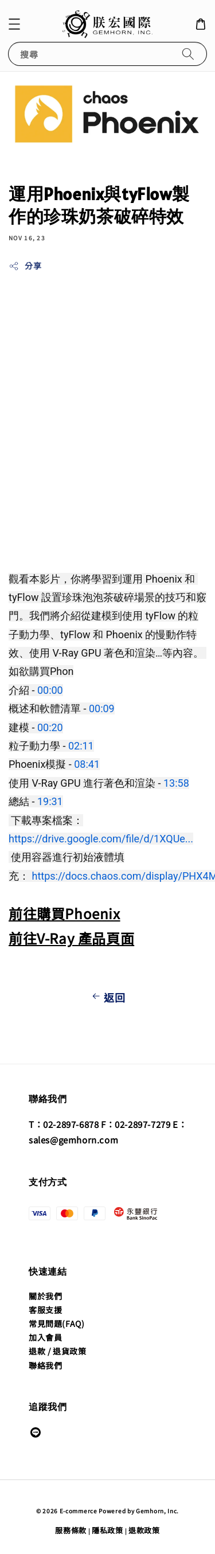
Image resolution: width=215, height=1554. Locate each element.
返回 (107, 997)
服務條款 (71, 1530)
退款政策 (144, 1530)
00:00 (50, 690)
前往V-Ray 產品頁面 (71, 938)
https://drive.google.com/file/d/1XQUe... (101, 839)
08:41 (87, 764)
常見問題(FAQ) (56, 1323)
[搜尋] (188, 53)
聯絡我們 (45, 1365)
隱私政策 (107, 1530)
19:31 (50, 801)
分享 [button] (25, 265)
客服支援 (45, 1309)
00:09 (102, 708)
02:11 (81, 746)
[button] (14, 24)
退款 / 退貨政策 (57, 1351)
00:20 (50, 727)
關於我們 (45, 1296)
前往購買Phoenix (64, 913)
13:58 (176, 783)
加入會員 (45, 1337)
